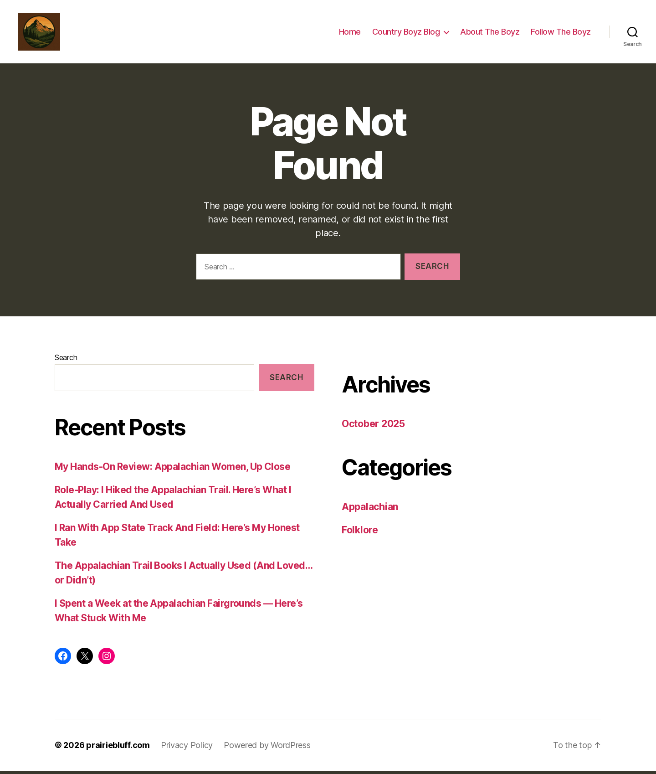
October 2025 (373, 427)
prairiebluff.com (118, 748)
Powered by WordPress (267, 748)
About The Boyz (489, 33)
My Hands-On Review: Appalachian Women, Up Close (172, 469)
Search (66, 360)
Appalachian (370, 509)
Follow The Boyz (561, 33)
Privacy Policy (187, 748)
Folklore (360, 533)
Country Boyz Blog (406, 33)
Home (350, 33)
